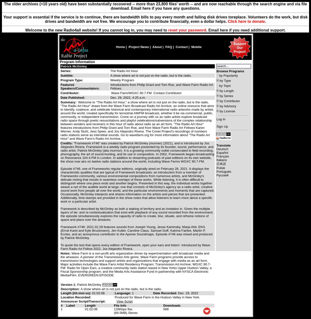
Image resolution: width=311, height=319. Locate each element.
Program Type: (71, 80)
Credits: (67, 143)
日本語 (221, 164)
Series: (65, 71)
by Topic (225, 86)
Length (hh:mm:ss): (76, 293)
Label (70, 305)
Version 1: (68, 284)
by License (227, 111)
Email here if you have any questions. (165, 8)
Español (222, 153)
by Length (227, 91)
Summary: (68, 102)
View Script (124, 301)
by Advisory (228, 106)
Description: (70, 289)
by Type (225, 80)
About (157, 47)
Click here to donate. (247, 21)
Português (223, 171)
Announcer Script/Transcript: (83, 301)
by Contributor (230, 101)
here (224, 30)
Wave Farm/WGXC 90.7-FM (131, 93)
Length (90, 305)
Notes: (65, 253)
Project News (139, 47)
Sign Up (222, 126)
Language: (123, 293)
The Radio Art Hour (124, 71)
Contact (182, 47)
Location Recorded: (76, 297)
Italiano (221, 160)
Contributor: (69, 93)
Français (222, 156)
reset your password (187, 30)
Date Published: (72, 97)
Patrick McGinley (74, 66)
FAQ (168, 47)
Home (120, 47)
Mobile (196, 47)
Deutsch (222, 149)
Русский (222, 175)
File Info (120, 305)
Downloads (172, 305)
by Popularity (228, 75)
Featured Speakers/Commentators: (80, 86)
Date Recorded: (165, 293)
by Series (226, 96)
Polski (220, 168)
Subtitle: (66, 75)
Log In (220, 119)
